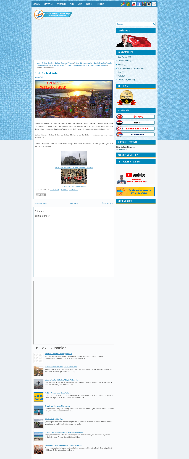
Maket (80, 4)
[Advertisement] (73, 40)
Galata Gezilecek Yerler (64, 63)
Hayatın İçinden (124, 61)
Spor (119, 72)
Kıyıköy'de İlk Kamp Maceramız (57, 406)
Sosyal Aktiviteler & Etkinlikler (129, 68)
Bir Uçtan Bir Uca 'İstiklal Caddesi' (74, 186)
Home (38, 63)
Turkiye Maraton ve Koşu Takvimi (58, 393)
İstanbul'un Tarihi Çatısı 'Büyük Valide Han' (62, 380)
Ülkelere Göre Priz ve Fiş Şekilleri (58, 354)
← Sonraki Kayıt (40, 203)
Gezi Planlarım (121, 149)
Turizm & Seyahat (124, 80)
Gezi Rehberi (61, 4)
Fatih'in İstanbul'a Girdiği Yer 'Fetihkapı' (61, 367)
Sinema (121, 65)
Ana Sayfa (36, 4)
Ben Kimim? (100, 4)
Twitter (64, 190)
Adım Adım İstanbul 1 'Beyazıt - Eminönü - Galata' (74, 168)
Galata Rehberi (101, 65)
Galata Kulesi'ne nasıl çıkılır (83, 65)
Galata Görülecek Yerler (83, 63)
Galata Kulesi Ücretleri (62, 65)
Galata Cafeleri (48, 63)
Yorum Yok (39, 77)
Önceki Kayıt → (107, 203)
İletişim (36, 9)
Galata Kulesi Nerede (45, 65)
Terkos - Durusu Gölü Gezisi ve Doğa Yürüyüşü (64, 432)
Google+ (73, 190)
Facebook (54, 190)
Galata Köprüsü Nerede (103, 63)
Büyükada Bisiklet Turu (54, 419)
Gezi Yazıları (48, 4)
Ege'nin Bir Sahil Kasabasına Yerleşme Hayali (63, 445)
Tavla (72, 4)
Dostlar (89, 4)
